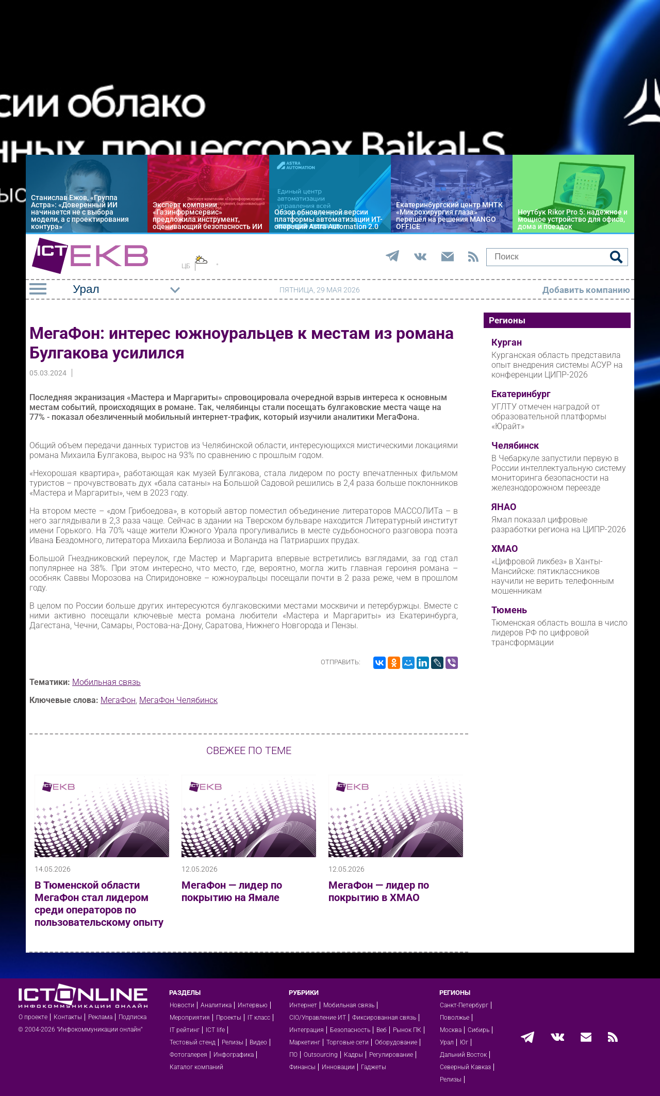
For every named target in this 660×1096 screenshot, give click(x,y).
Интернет (303, 1005)
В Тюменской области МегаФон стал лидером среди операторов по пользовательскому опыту (99, 903)
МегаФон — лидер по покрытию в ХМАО (378, 891)
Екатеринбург (521, 394)
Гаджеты (373, 1067)
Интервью (253, 1005)
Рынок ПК (407, 1030)
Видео (258, 1042)
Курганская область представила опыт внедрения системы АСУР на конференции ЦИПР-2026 (557, 365)
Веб (381, 1030)
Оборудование (396, 1042)
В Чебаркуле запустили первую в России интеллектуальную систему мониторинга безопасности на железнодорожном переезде (558, 473)
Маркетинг (304, 1042)
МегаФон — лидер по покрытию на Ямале (232, 891)
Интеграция (306, 1030)
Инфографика (233, 1054)
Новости (182, 1005)
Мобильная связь (106, 682)
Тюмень (509, 610)
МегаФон (118, 700)
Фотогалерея (188, 1054)
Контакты (68, 1017)
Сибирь (478, 1030)
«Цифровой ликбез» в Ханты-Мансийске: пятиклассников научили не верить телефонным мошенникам (552, 576)
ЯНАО (503, 507)
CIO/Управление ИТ (317, 1017)
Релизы (232, 1042)
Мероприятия (190, 1017)
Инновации (338, 1067)
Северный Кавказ (465, 1067)
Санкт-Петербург (464, 1005)
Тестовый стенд (193, 1042)
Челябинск (515, 445)
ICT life (215, 1030)
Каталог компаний (196, 1067)
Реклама (100, 1017)
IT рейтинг (185, 1030)
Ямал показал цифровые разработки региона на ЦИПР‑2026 (558, 524)
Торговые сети (347, 1042)
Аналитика (216, 1005)
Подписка (132, 1017)
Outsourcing (321, 1054)
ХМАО (504, 549)
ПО (293, 1054)
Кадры (353, 1054)
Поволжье (454, 1017)
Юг (464, 1042)
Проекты (228, 1017)
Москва (450, 1030)
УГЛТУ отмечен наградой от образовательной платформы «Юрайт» (548, 416)
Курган (506, 342)
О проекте (33, 1017)
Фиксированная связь (384, 1017)
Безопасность (350, 1030)
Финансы (302, 1067)
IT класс (259, 1017)
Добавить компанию (586, 290)
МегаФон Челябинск (178, 700)
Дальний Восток (463, 1054)
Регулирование (391, 1054)
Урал (447, 1042)
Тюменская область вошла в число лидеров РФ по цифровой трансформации (559, 632)
